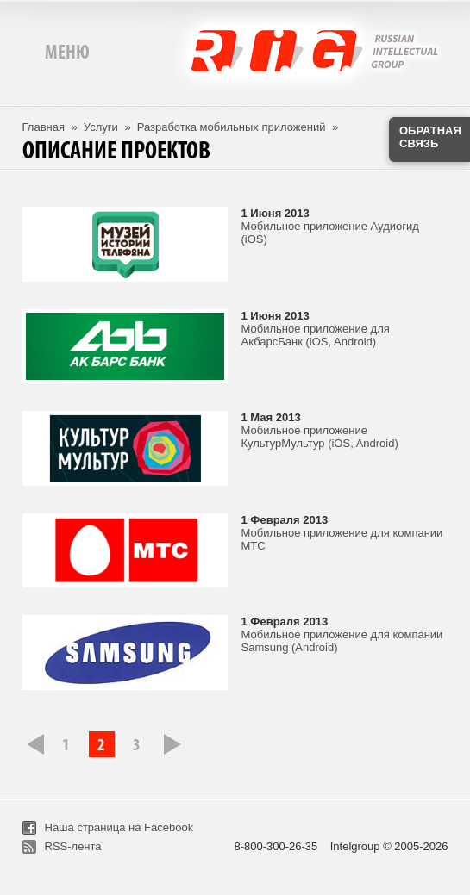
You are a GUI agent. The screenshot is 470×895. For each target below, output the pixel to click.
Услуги (101, 127)
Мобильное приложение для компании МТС (342, 539)
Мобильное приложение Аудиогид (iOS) (330, 233)
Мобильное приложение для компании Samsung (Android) (342, 641)
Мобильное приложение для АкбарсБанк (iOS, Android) (315, 335)
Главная (43, 127)
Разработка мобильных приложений (231, 127)
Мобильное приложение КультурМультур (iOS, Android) (319, 437)
